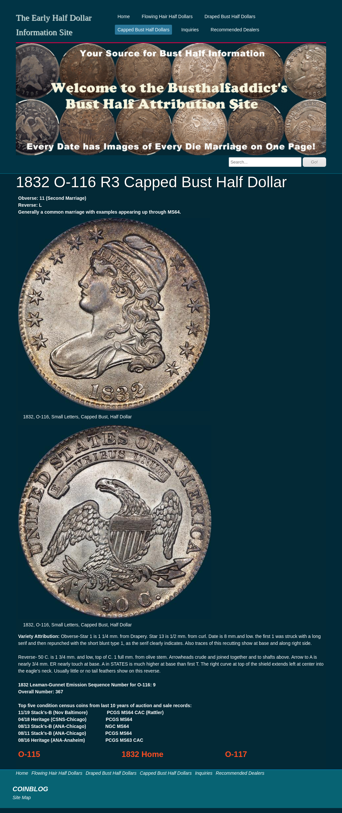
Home (124, 16)
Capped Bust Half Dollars (143, 29)
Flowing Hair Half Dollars (167, 16)
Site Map (22, 797)
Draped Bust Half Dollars (229, 16)
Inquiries (190, 29)
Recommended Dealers (235, 29)
